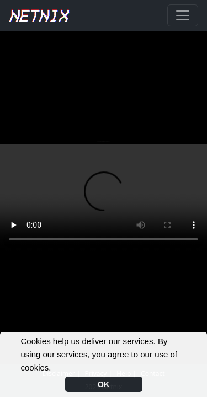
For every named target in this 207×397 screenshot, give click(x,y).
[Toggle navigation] (182, 15)
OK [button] (104, 384)
